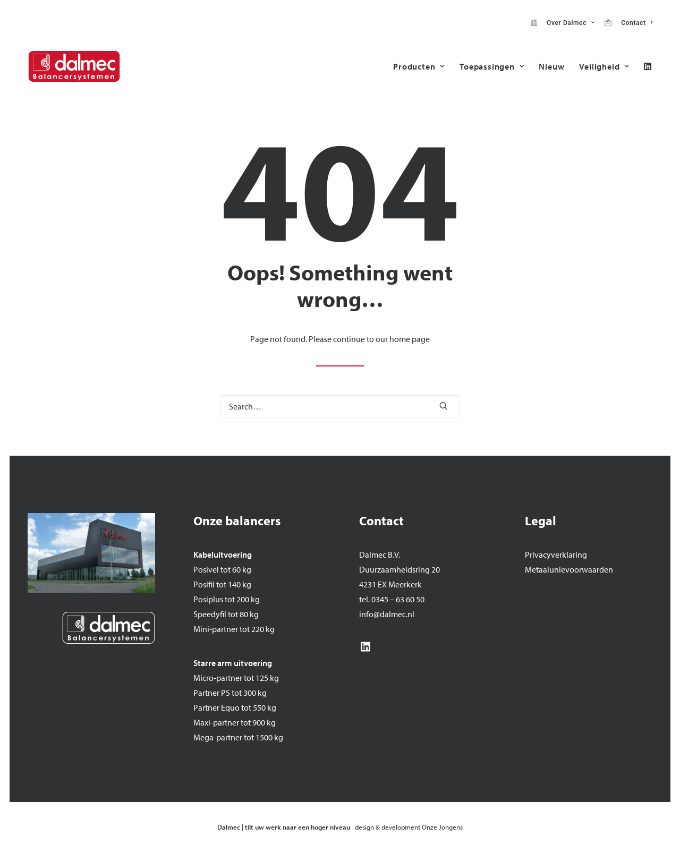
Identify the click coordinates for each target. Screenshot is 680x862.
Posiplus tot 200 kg (226, 599)
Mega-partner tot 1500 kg (238, 737)
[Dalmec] (74, 66)
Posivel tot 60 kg (222, 569)
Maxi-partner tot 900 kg (234, 722)
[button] (647, 66)
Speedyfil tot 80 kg (226, 614)
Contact (634, 23)
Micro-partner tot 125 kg (236, 677)
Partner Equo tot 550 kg (234, 707)
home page (409, 339)
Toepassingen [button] (492, 66)
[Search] (340, 406)
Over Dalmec (569, 23)
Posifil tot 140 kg (222, 584)
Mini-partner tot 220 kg (234, 629)
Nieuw (551, 66)
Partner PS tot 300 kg (230, 692)
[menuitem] (562, 23)
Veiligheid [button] (604, 66)
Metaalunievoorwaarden (569, 569)
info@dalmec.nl (386, 614)
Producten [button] (419, 66)
